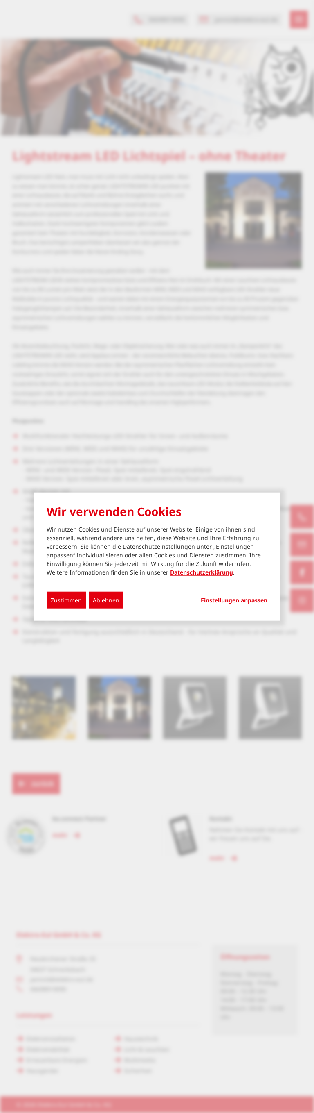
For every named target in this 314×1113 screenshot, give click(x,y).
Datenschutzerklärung (201, 572)
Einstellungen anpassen (234, 600)
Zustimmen (66, 600)
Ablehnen (106, 600)
